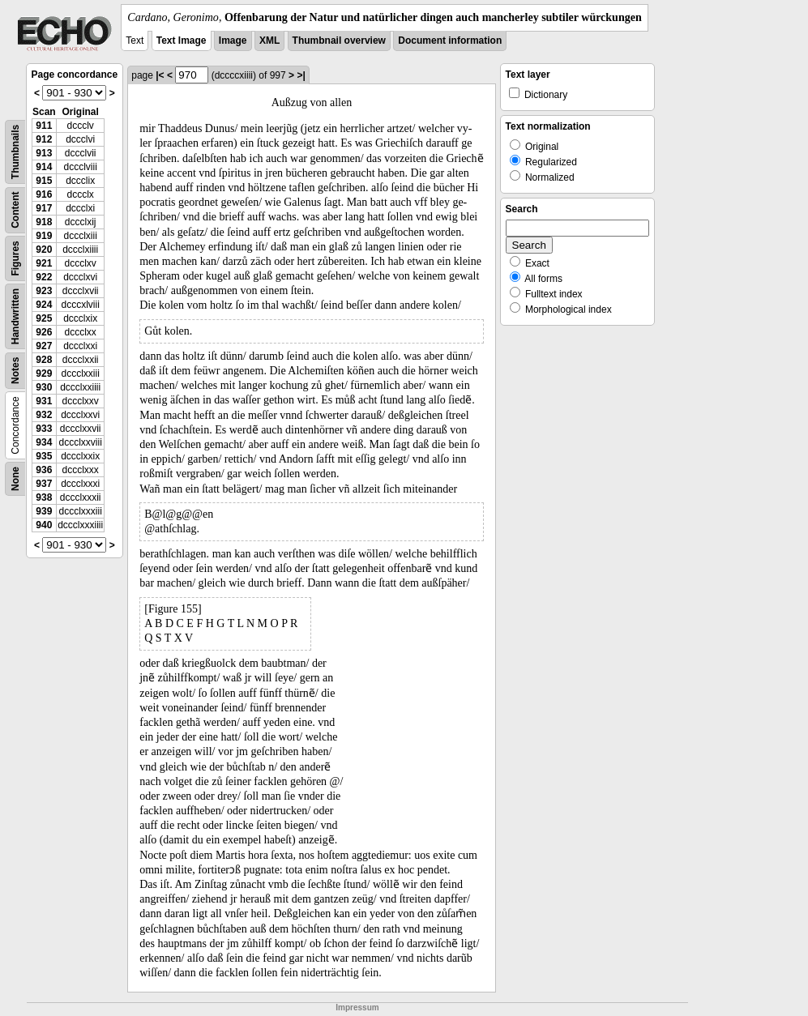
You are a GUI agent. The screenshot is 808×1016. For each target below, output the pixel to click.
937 (44, 483)
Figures (15, 258)
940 (44, 525)
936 (44, 470)
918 (44, 222)
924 (44, 304)
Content (15, 210)
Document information (450, 40)
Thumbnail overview (339, 40)
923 (44, 291)
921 (44, 263)
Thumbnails (15, 152)
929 (44, 373)
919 (44, 235)
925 (44, 318)
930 (44, 387)
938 (44, 497)
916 (44, 194)
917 (44, 208)
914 (44, 167)
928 (44, 359)
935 (44, 456)
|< (160, 75)
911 (44, 125)
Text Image (181, 40)
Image (233, 40)
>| (301, 75)
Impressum (357, 1007)
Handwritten (15, 316)
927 (44, 346)
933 (44, 428)
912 (44, 139)
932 (44, 414)
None (15, 479)
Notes (15, 370)
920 (44, 249)
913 (44, 153)
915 (44, 180)
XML (269, 40)
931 (44, 401)
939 (44, 511)
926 (44, 332)
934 (44, 442)
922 (44, 277)
